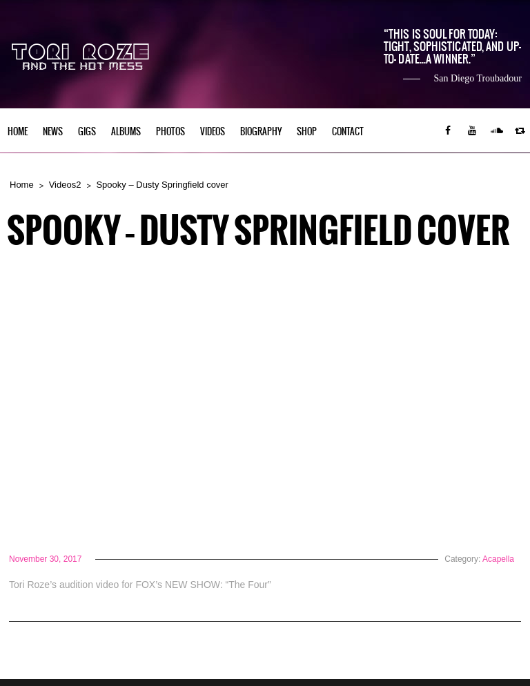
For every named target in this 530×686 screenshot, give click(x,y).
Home (18, 131)
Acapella (498, 559)
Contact (348, 131)
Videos (212, 131)
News (53, 131)
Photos (170, 131)
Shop (307, 131)
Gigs (87, 131)
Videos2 (65, 184)
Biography (261, 131)
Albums (126, 131)
